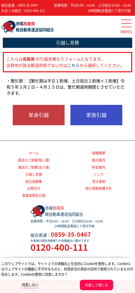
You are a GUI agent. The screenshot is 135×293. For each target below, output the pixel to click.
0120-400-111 (34, 10)
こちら (73, 65)
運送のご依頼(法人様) (34, 167)
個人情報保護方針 (98, 188)
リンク (98, 174)
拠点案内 (98, 160)
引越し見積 (33, 174)
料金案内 (98, 167)
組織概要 (98, 152)
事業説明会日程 (33, 195)
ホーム (34, 152)
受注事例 (98, 181)
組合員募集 (33, 181)
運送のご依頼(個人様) (34, 160)
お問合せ (33, 188)
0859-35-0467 (28, 5)
